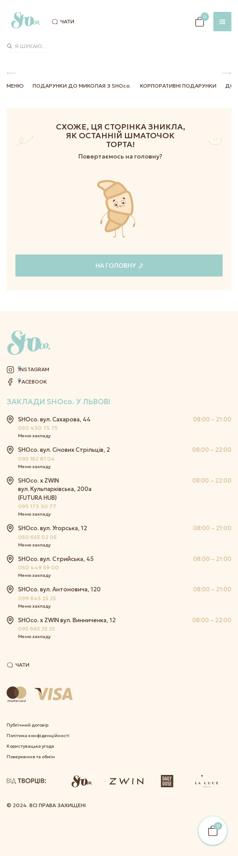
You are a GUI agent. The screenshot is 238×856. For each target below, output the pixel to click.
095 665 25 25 (36, 628)
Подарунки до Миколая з (82, 85)
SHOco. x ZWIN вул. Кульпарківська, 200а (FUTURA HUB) (55, 489)
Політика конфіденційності (38, 735)
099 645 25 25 (37, 598)
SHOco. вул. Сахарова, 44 (54, 419)
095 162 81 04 (36, 458)
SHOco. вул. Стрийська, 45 (56, 559)
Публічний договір (27, 725)
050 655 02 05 (37, 537)
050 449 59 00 (38, 567)
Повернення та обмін (31, 757)
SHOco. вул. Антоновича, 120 (59, 589)
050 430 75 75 (38, 427)
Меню (15, 85)
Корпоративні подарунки (178, 85)
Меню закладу (34, 436)
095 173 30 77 (37, 506)
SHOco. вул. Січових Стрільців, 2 (64, 450)
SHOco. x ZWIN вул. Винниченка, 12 (67, 620)
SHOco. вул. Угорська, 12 (52, 528)
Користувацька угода (30, 746)
